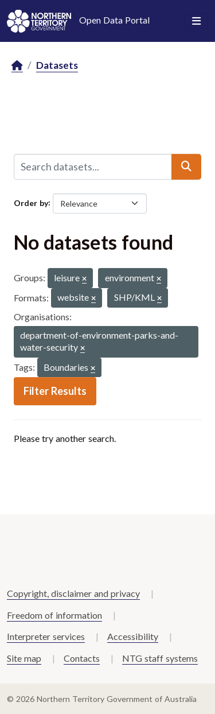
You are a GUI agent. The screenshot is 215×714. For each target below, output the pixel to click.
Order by (31, 202)
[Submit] (186, 166)
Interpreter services (46, 636)
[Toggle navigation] (196, 21)
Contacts (82, 658)
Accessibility (132, 636)
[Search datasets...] (93, 166)
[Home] (17, 65)
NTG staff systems (160, 658)
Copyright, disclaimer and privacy (73, 593)
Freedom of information (54, 615)
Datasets (57, 65)
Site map (24, 658)
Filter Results (55, 391)
